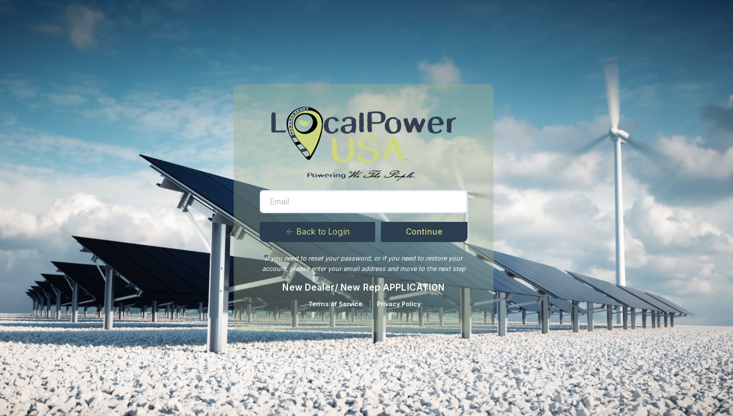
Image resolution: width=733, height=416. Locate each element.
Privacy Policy (399, 304)
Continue (424, 231)
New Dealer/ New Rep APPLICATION (363, 287)
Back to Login (317, 231)
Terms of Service (335, 304)
